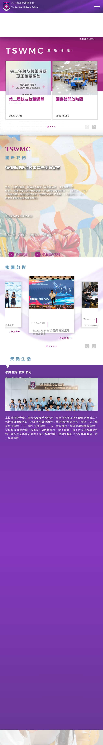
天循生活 (18, 359)
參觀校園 (15, 254)
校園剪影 (13, 267)
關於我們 (13, 158)
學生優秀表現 (44, 254)
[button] (48, 129)
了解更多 (14, 332)
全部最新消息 (87, 39)
